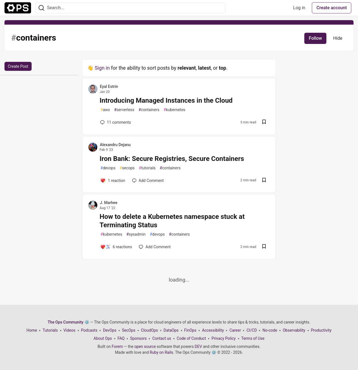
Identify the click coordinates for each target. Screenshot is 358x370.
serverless (124, 110)
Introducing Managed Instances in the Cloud (166, 100)
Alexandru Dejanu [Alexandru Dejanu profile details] (115, 144)
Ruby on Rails (161, 352)
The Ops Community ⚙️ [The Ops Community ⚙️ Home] (68, 322)
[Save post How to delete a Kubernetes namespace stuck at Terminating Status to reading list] (264, 247)
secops (127, 168)
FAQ (120, 338)
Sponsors (138, 338)
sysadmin (136, 234)
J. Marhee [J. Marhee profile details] (108, 202)
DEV (198, 346)
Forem (117, 346)
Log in (299, 7)
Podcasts (89, 330)
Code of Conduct (191, 338)
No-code (269, 330)
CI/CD (251, 330)
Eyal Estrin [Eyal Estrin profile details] (109, 86)
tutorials (147, 168)
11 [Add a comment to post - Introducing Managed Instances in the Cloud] (115, 122)
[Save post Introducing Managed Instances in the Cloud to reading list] (264, 122)
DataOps (171, 330)
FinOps (190, 330)
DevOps (109, 330)
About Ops (103, 338)
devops (108, 168)
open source (145, 346)
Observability (294, 330)
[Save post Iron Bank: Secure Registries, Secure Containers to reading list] (264, 180)
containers (148, 110)
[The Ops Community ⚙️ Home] (17, 7)
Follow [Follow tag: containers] (315, 38)
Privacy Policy (223, 338)
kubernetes (174, 110)
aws (105, 110)
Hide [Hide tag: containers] (337, 38)
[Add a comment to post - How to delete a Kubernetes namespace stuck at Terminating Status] (116, 247)
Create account (331, 7)
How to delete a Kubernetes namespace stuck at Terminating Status (172, 221)
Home (32, 330)
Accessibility (213, 330)
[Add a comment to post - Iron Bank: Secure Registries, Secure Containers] (113, 180)
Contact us (161, 338)
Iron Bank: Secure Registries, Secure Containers (172, 159)
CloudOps (149, 330)
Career (235, 330)
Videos (69, 330)
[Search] (41, 8)
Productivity (321, 330)
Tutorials (50, 330)
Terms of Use (253, 338)
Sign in (102, 68)
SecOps (128, 330)
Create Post (18, 66)
